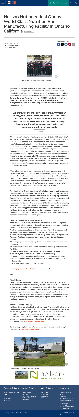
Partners (25, 394)
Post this (39, 131)
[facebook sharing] (58, 44)
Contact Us (8, 398)
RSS (17, 412)
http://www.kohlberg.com (34, 321)
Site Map (12, 412)
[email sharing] (73, 44)
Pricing (43, 398)
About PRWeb (26, 392)
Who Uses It (44, 396)
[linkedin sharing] (66, 44)
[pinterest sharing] (69, 44)
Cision (70, 412)
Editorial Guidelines (28, 398)
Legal (6, 412)
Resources (25, 399)
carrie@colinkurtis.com (30, 329)
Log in (61, 394)
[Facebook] (7, 400)
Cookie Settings (24, 412)
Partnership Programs (29, 396)
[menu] (2, 3)
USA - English (28, 31)
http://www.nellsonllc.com (25, 269)
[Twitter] (5, 400)
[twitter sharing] (62, 45)
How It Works (45, 394)
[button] (76, 3)
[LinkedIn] (9, 400)
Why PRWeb (45, 392)
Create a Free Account (66, 392)
